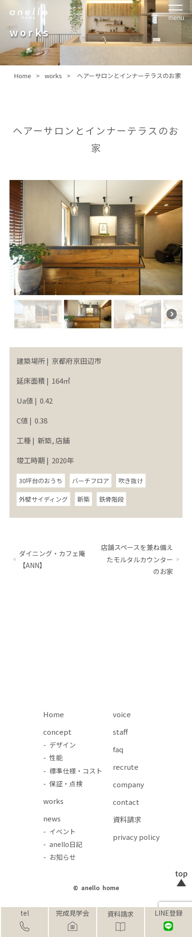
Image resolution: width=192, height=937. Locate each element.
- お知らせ (59, 857)
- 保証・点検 (62, 783)
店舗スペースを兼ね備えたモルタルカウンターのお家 (137, 559)
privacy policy (136, 837)
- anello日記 (62, 844)
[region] (96, 256)
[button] (38, 314)
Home (53, 714)
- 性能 (53, 757)
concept (57, 732)
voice (122, 714)
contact (126, 802)
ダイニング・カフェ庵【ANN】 (52, 559)
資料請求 (120, 914)
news (52, 818)
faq (118, 749)
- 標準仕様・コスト (72, 770)
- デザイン (59, 744)
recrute (125, 767)
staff (120, 732)
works (53, 801)
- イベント (59, 831)
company (128, 784)
